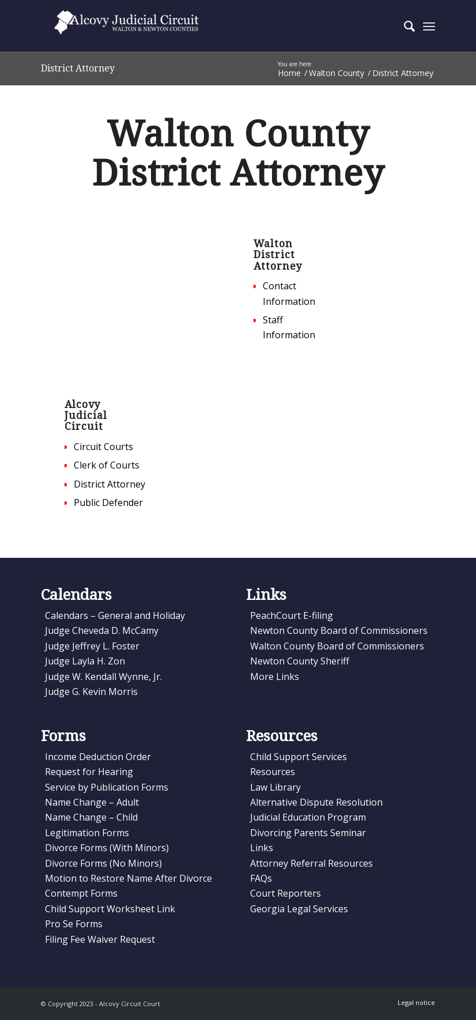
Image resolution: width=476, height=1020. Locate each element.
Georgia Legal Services (299, 908)
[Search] (403, 26)
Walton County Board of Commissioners (337, 646)
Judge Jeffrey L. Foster (92, 646)
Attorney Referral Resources (311, 863)
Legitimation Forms (87, 832)
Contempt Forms (81, 893)
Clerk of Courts (106, 465)
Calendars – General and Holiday (115, 615)
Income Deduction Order (98, 756)
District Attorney (78, 68)
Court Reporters (285, 893)
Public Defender (108, 502)
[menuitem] (403, 26)
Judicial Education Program (308, 817)
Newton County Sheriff (299, 661)
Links (261, 847)
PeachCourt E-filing (291, 615)
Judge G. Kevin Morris (91, 691)
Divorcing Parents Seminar (308, 832)
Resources (272, 771)
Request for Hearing (89, 771)
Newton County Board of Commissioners (339, 630)
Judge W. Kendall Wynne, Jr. (103, 676)
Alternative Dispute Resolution (316, 802)
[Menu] (429, 25)
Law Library (275, 787)
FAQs (261, 878)
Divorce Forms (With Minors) (107, 847)
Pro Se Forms (74, 923)
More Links (274, 676)
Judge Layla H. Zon (85, 661)
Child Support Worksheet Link (110, 908)
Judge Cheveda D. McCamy (101, 630)
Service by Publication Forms (106, 787)
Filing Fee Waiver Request (100, 939)
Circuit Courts (103, 446)
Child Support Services (298, 756)
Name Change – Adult (92, 802)
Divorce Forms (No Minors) (103, 863)
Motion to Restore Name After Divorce (128, 878)
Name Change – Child (91, 817)
